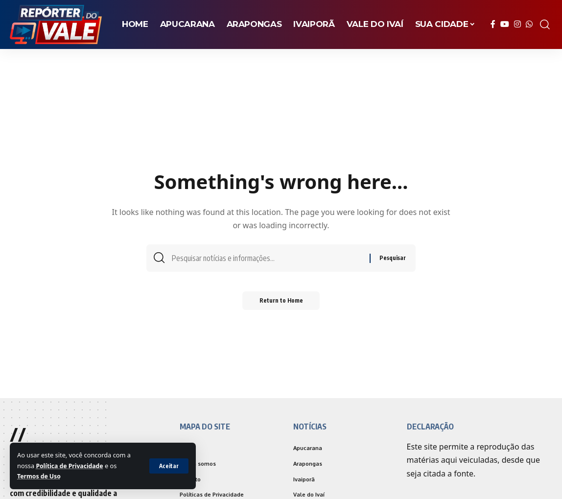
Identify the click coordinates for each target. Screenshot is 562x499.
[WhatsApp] (529, 24)
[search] (545, 24)
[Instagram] (517, 24)
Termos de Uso (40, 476)
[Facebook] (493, 24)
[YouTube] (505, 24)
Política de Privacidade (71, 465)
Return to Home (281, 303)
